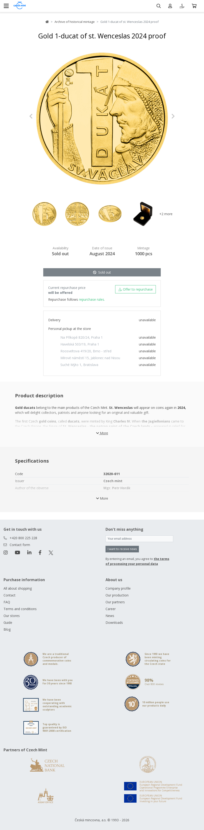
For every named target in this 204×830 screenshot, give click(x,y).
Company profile (118, 588)
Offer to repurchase (135, 289)
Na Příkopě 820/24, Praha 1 (81, 337)
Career (111, 609)
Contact (10, 595)
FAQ (7, 602)
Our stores (12, 615)
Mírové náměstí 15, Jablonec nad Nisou (90, 358)
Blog (7, 629)
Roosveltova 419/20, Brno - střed (85, 351)
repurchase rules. (92, 299)
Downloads (114, 622)
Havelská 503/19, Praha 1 (79, 344)
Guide (8, 622)
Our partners (115, 602)
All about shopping (18, 588)
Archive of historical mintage (75, 22)
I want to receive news (122, 549)
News (110, 615)
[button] (40, 116)
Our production (117, 595)
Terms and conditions (20, 609)
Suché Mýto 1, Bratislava (79, 364)
